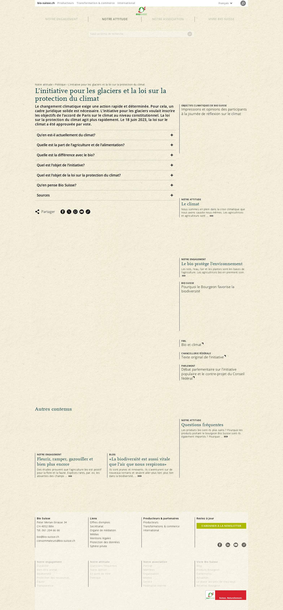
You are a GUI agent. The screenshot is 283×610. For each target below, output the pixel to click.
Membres (149, 569)
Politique (60, 84)
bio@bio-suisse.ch (48, 536)
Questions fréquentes (103, 565)
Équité (41, 581)
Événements (204, 573)
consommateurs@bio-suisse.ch (56, 540)
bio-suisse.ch (46, 3)
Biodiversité (44, 573)
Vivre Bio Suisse (221, 26)
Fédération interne (154, 585)
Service (147, 581)
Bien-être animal (47, 569)
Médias (94, 534)
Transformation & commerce (96, 3)
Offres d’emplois (100, 522)
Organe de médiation (103, 530)
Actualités (203, 577)
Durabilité (43, 565)
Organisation (151, 573)
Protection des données (105, 542)
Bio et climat (191, 344)
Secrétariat (97, 526)
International (126, 3)
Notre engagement (61, 26)
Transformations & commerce (161, 526)
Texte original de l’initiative (202, 357)
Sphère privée (98, 546)
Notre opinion (98, 569)
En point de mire (100, 573)
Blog (199, 565)
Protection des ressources (53, 577)
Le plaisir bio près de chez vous (216, 581)
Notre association (168, 26)
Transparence (45, 585)
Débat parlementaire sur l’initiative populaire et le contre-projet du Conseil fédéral (213, 374)
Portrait (148, 565)
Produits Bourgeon (208, 569)
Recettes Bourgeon (208, 585)
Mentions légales (100, 538)
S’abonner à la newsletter (221, 525)
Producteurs (65, 3)
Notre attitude (115, 26)
